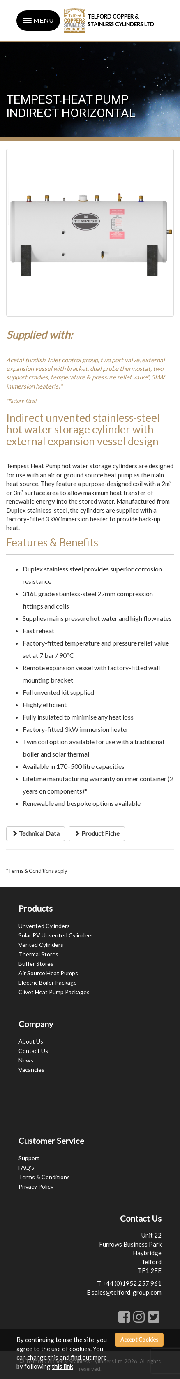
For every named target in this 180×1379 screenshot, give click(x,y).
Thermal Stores (38, 954)
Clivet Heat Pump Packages (54, 991)
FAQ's (26, 1167)
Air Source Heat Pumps (48, 972)
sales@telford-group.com (127, 1292)
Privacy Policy (35, 1186)
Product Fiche (97, 833)
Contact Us (33, 1050)
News (25, 1060)
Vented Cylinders (40, 944)
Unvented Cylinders (44, 925)
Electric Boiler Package (47, 982)
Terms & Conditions (44, 1176)
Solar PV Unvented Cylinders (55, 935)
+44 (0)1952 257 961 (132, 1283)
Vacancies (31, 1069)
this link (62, 1366)
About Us (30, 1041)
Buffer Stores (35, 963)
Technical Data (36, 833)
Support (28, 1158)
